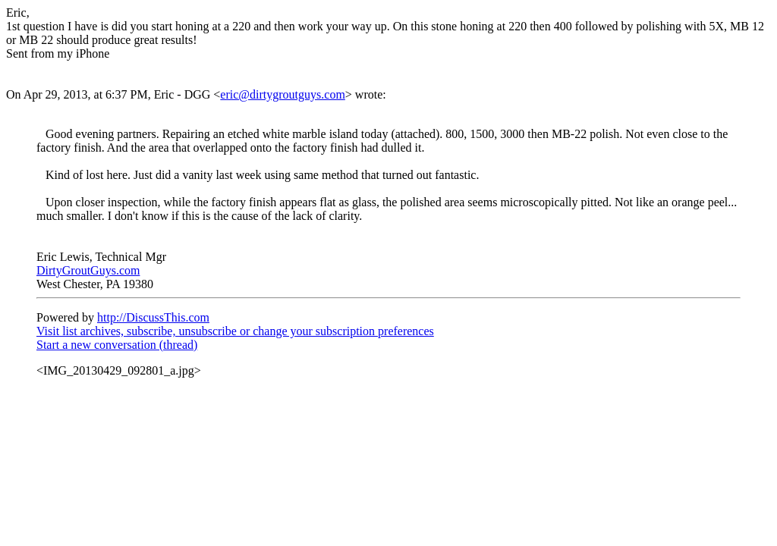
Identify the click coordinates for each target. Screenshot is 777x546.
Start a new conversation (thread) (116, 344)
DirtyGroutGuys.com (88, 270)
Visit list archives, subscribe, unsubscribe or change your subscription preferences (235, 331)
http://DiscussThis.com (153, 317)
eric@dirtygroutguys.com (282, 94)
